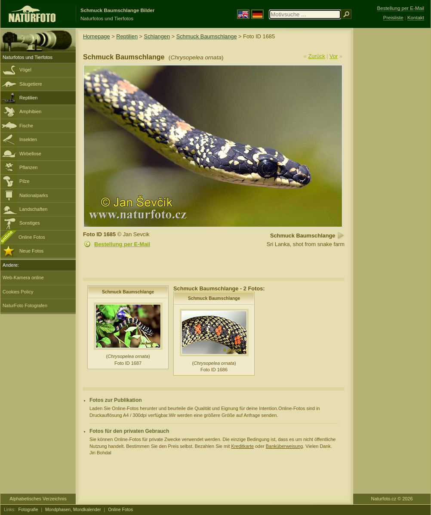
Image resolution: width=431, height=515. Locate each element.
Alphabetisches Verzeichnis (37, 498)
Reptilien (28, 97)
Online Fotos (31, 237)
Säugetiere (30, 83)
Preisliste (393, 17)
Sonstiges (29, 222)
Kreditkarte (242, 446)
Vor (333, 56)
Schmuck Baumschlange (206, 36)
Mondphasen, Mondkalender (73, 509)
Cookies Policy (18, 291)
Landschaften (33, 209)
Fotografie (28, 509)
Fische (26, 125)
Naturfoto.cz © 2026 (392, 498)
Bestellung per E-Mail (122, 244)
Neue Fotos (31, 250)
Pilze (24, 181)
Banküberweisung (284, 446)
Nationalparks (33, 195)
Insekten (28, 139)
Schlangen (157, 36)
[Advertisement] (391, 166)
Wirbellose (30, 153)
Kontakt (415, 17)
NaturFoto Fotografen (25, 305)
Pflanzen (28, 167)
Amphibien (30, 111)
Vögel (25, 69)
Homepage (96, 36)
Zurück (316, 56)
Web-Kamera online (23, 277)
